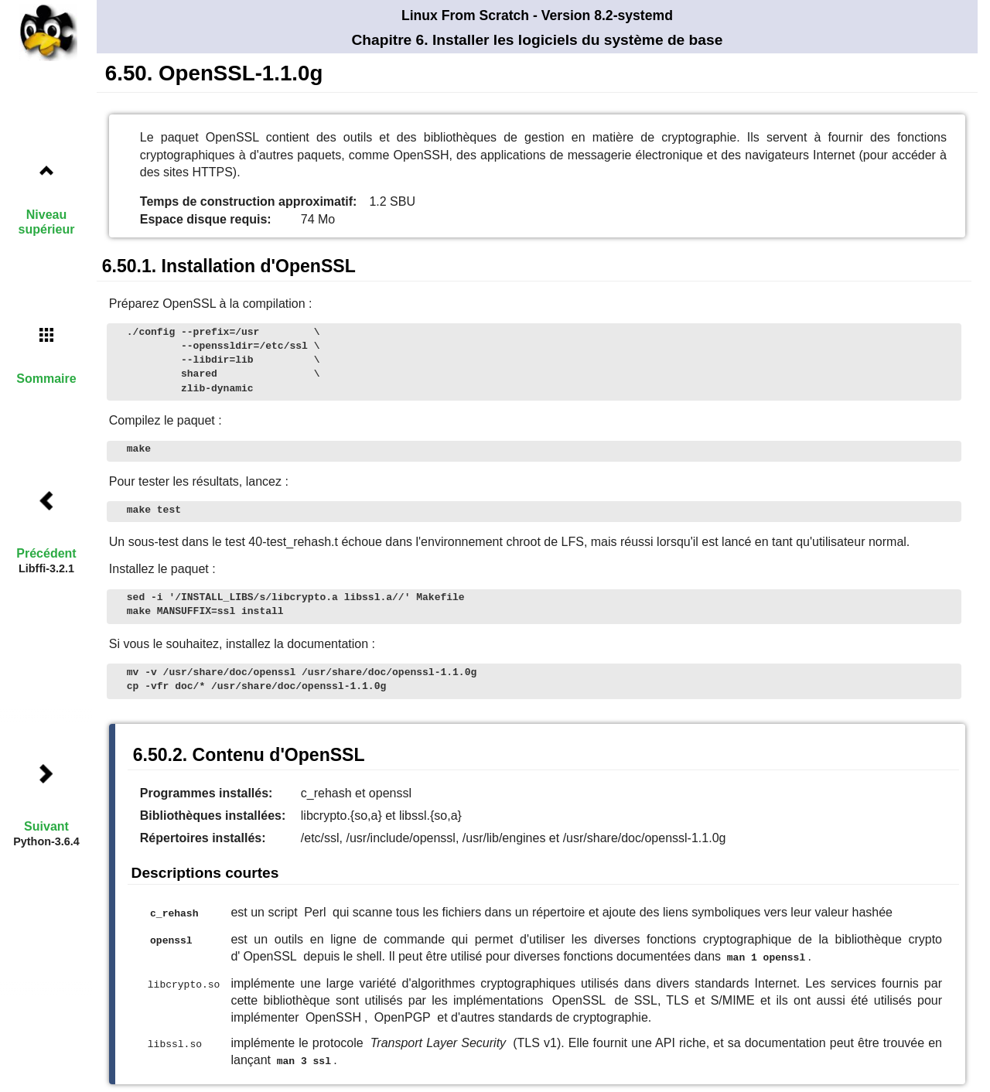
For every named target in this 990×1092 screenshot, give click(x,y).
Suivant (46, 826)
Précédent (46, 553)
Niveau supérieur (47, 222)
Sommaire (46, 378)
